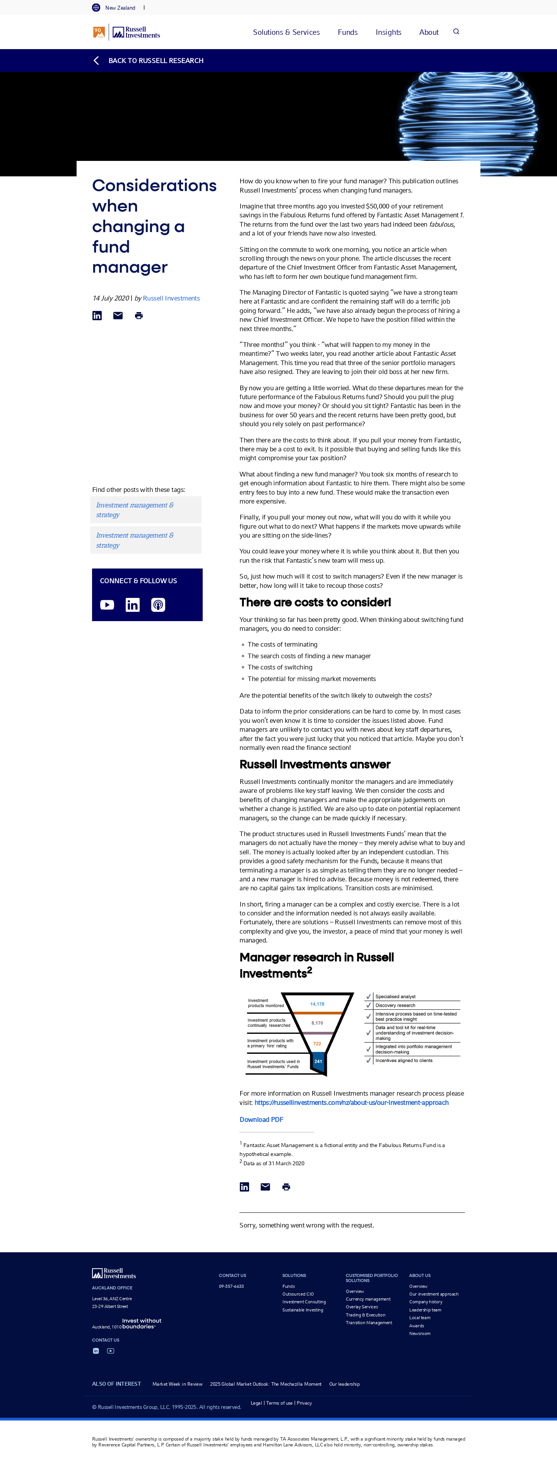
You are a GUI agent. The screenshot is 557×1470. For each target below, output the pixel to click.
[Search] (456, 32)
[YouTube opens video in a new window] (107, 605)
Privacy (304, 1403)
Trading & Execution (365, 1315)
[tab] (117, 7)
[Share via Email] (118, 316)
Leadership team (425, 1310)
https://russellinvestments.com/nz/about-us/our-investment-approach (351, 1102)
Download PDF (261, 1119)
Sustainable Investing (302, 1310)
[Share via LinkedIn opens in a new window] (97, 316)
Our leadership (344, 1384)
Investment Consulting (304, 1301)
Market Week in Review (177, 1384)
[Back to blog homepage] (147, 60)
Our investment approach (434, 1294)
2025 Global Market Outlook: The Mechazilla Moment (265, 1384)
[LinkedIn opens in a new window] (132, 605)
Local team (419, 1317)
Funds (288, 1286)
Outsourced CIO (298, 1294)
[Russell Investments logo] (126, 32)
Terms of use (279, 1403)
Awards (416, 1325)
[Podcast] (158, 605)
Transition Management (369, 1322)
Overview (355, 1291)
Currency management (368, 1299)
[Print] (138, 316)
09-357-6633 (231, 1286)
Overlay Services (362, 1307)
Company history (426, 1301)
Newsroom (420, 1333)
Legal (256, 1403)
